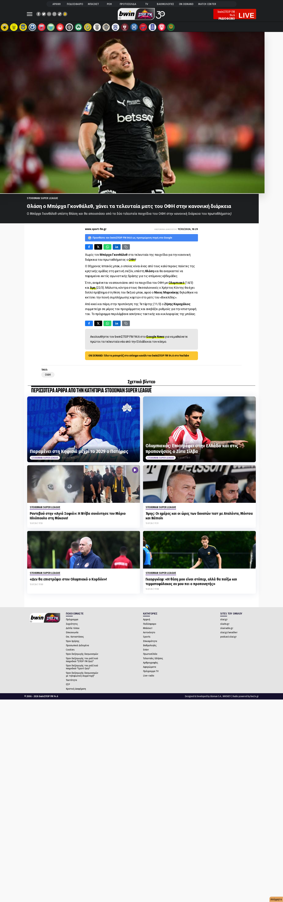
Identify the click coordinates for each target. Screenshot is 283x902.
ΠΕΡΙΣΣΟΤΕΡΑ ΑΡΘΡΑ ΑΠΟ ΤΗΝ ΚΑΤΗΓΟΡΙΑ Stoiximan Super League (91, 392)
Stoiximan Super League (42, 200)
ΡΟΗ (109, 4)
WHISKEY (227, 698)
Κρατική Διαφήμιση (76, 690)
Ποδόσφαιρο (149, 625)
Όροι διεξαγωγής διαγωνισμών (82, 655)
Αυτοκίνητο (149, 634)
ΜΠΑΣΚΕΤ (93, 4)
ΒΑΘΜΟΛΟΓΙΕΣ (165, 4)
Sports (146, 638)
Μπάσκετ (147, 629)
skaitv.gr (224, 625)
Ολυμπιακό (177, 284)
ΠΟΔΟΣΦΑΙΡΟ (75, 4)
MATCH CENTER (207, 4)
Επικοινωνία (72, 634)
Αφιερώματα (149, 668)
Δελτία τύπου (72, 629)
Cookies (70, 651)
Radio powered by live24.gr (246, 698)
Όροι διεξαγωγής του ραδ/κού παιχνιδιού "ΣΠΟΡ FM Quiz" (82, 662)
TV (146, 4)
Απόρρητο (276, 899)
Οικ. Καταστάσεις (75, 638)
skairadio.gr (226, 629)
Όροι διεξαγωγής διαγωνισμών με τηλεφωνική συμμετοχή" (82, 676)
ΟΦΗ (132, 261)
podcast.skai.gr (228, 638)
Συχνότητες (72, 625)
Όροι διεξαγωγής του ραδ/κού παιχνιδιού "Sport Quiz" (82, 669)
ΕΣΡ (68, 686)
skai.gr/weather (228, 634)
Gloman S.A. (216, 698)
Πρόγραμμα (72, 621)
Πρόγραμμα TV (151, 672)
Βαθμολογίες (150, 647)
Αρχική (146, 621)
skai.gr (224, 621)
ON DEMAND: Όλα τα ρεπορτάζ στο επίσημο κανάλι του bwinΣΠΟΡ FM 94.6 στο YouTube (138, 357)
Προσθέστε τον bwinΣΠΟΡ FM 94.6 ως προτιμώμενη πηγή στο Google (130, 239)
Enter (146, 651)
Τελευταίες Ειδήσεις (153, 660)
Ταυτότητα (71, 681)
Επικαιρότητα (150, 642)
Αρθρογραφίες (150, 664)
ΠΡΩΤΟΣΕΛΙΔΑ (128, 4)
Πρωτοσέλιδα (150, 655)
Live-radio (148, 677)
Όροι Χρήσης (72, 642)
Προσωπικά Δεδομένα (77, 647)
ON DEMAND (186, 4)
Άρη (93, 289)
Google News (155, 338)
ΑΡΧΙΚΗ (57, 4)
